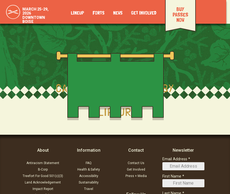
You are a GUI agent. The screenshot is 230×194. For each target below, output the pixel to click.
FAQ (89, 163)
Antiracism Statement (42, 163)
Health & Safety (88, 169)
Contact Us (136, 163)
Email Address (174, 159)
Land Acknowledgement (43, 182)
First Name (171, 176)
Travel (88, 189)
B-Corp (43, 169)
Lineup (77, 13)
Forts (98, 13)
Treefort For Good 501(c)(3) (43, 176)
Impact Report (43, 189)
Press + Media (136, 176)
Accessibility (88, 176)
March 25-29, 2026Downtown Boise (35, 15)
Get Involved (143, 13)
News (118, 13)
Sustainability (89, 182)
